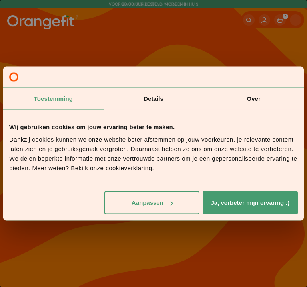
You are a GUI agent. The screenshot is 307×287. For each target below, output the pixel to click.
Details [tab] (153, 98)
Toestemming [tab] (53, 98)
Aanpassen (152, 202)
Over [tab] (254, 98)
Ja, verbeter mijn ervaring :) (250, 202)
